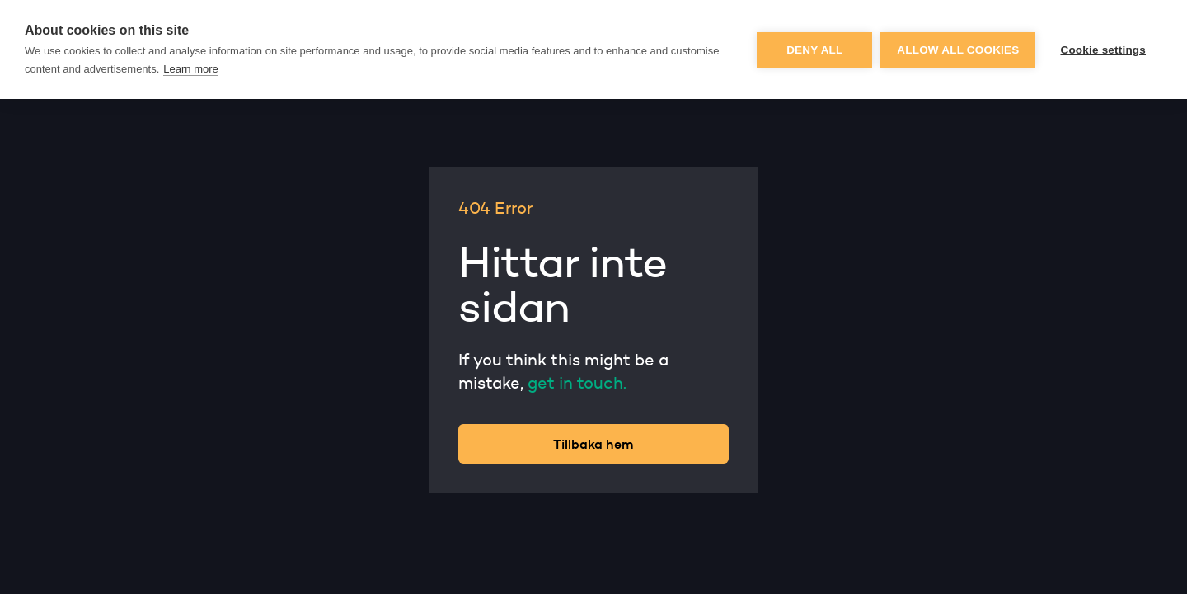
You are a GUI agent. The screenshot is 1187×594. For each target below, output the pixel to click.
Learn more (190, 69)
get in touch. (577, 383)
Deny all (814, 50)
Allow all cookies (958, 50)
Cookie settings (1103, 50)
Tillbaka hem (593, 444)
